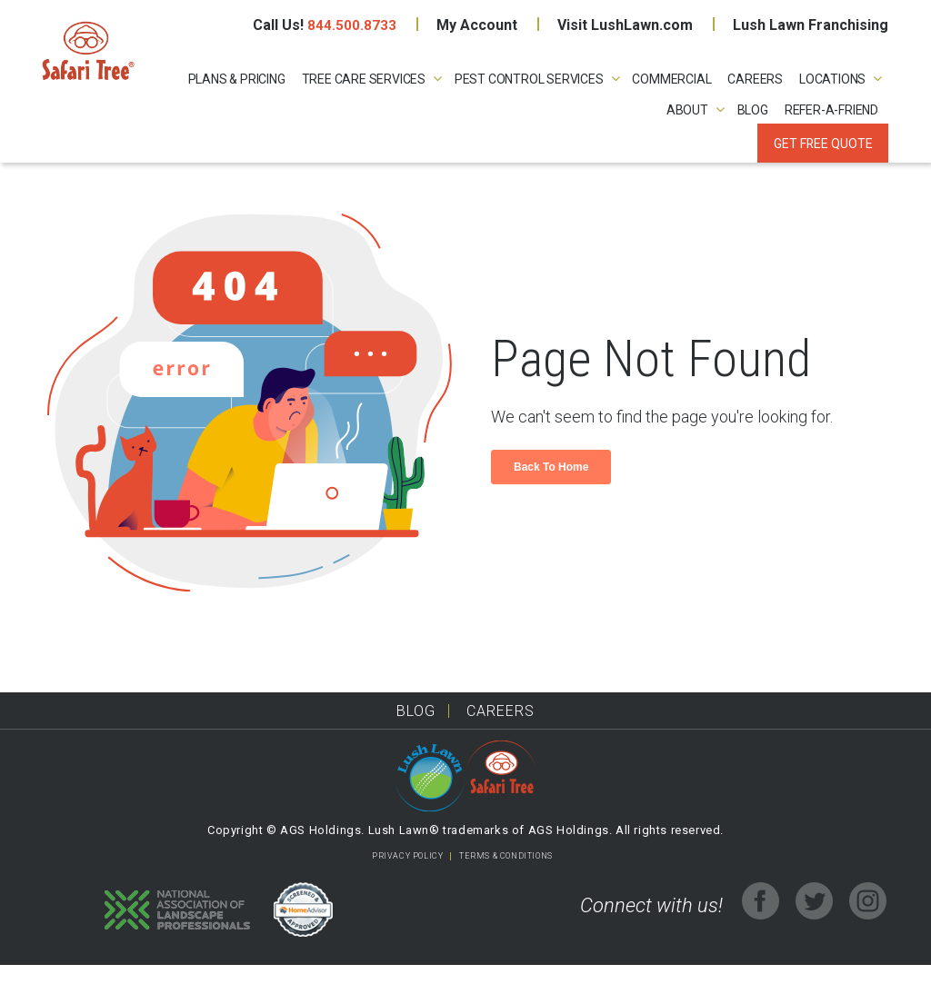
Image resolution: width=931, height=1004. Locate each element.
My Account (476, 25)
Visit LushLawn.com (625, 25)
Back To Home (551, 506)
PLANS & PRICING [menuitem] (236, 79)
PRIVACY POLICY (407, 895)
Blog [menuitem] (752, 111)
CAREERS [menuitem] (755, 79)
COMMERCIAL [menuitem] (671, 79)
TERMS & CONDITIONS (506, 895)
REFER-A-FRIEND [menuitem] (831, 111)
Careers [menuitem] (500, 750)
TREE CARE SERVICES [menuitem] (363, 79)
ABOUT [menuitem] (687, 111)
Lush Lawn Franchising (810, 25)
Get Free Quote (823, 143)
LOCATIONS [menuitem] (832, 79)
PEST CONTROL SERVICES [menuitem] (529, 79)
